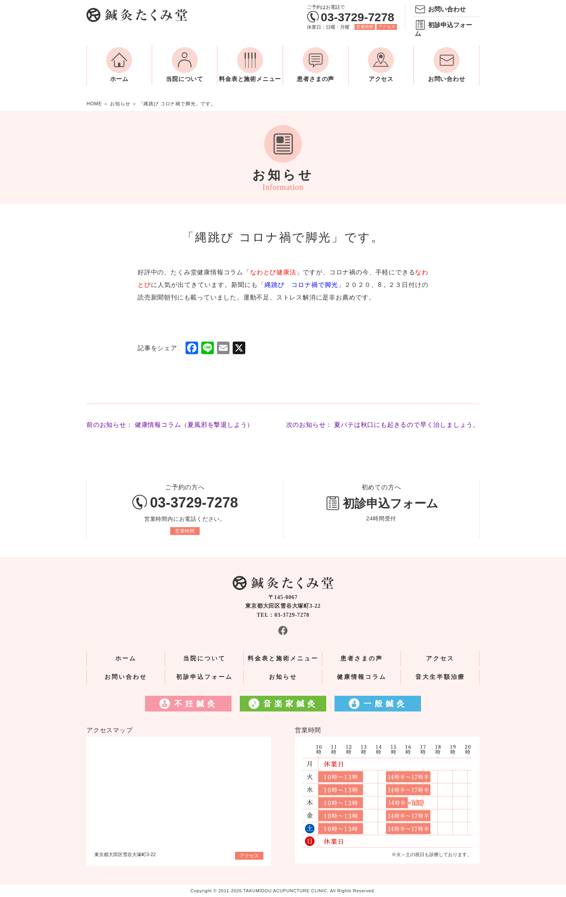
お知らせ (283, 677)
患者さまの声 (315, 79)
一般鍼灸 (386, 703)
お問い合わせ (447, 9)
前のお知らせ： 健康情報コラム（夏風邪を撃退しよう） (170, 424)
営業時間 (364, 26)
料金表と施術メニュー (250, 79)
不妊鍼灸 (196, 703)
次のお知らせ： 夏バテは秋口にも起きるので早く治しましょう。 (383, 424)
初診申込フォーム (443, 29)
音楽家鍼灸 (290, 703)
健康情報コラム (361, 677)
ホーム (119, 79)
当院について (184, 79)
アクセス (386, 26)
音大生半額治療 (440, 677)
